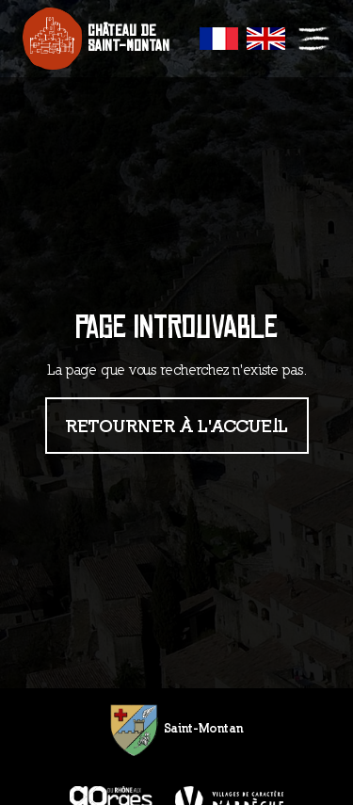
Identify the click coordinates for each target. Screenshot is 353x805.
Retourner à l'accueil (177, 425)
